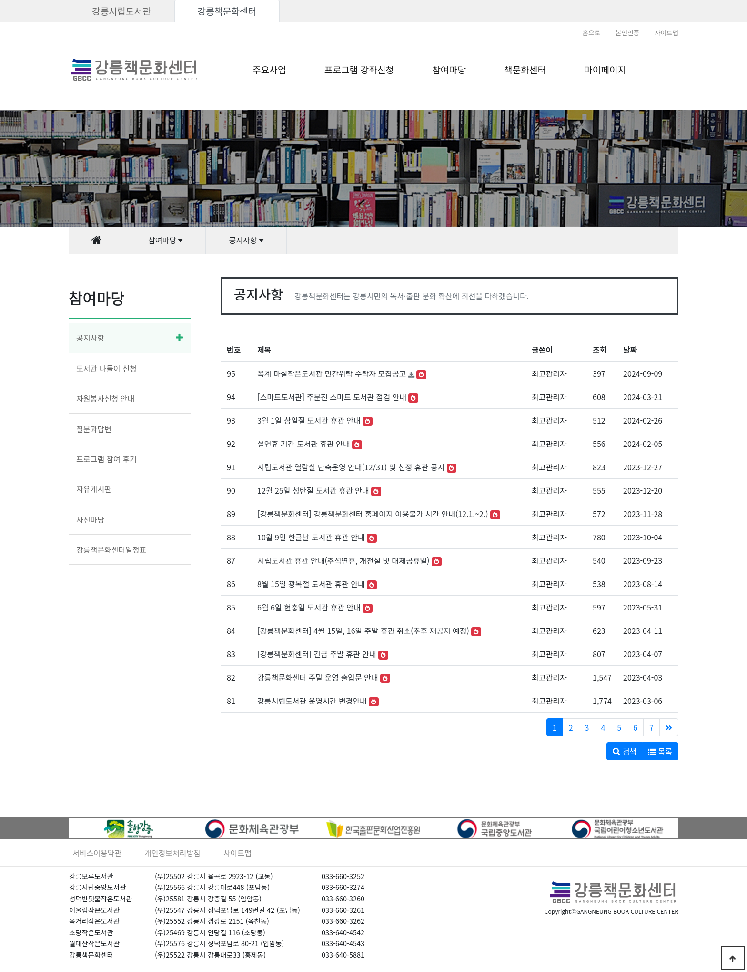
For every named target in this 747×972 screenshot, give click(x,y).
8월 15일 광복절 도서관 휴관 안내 (311, 583)
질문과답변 (93, 428)
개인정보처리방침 (172, 852)
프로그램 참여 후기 (106, 459)
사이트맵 (666, 32)
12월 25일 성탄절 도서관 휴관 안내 (313, 490)
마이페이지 (605, 69)
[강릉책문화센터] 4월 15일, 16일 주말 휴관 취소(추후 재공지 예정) (363, 630)
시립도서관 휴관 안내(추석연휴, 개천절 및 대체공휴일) (343, 560)
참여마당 (449, 69)
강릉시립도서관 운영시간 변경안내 (312, 700)
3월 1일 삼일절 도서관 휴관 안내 (309, 420)
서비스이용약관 (96, 852)
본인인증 (627, 32)
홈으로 (591, 32)
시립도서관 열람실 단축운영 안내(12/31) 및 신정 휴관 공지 (350, 467)
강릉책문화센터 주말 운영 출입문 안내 (317, 677)
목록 (660, 751)
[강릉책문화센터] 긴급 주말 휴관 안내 (316, 654)
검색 (624, 751)
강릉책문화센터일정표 (111, 549)
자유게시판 (93, 489)
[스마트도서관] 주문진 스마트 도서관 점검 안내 (331, 397)
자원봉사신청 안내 (105, 398)
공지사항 (90, 337)
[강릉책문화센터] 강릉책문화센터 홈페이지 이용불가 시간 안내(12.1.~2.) (372, 513)
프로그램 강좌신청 (359, 69)
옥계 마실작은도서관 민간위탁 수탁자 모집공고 (331, 373)
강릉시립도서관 (121, 11)
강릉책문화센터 (227, 11)
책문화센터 (525, 69)
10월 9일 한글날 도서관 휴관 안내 (311, 537)
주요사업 (269, 69)
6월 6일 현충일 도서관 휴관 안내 (309, 607)
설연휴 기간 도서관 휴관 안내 (303, 443)
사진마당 (90, 519)
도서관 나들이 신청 (106, 368)
